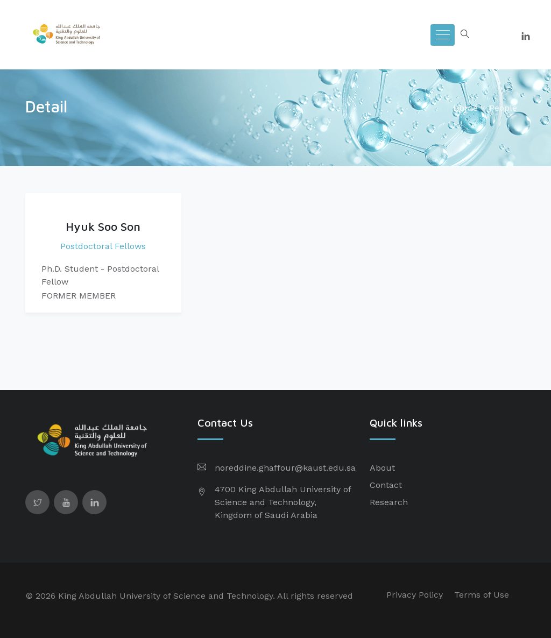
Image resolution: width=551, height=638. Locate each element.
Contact (386, 485)
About (382, 468)
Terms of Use (481, 595)
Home (465, 108)
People (503, 108)
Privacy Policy (414, 595)
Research (389, 502)
